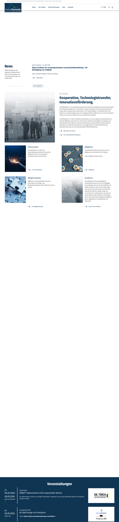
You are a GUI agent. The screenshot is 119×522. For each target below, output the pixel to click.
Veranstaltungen (54, 7)
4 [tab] (13, 86)
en (105, 7)
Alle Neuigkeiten (37, 86)
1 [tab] (6, 86)
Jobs (63, 7)
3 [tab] (11, 86)
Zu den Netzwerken (37, 170)
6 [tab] (18, 86)
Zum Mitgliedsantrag (37, 206)
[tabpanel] (73, 71)
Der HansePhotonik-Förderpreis (71, 135)
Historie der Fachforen (95, 206)
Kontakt (70, 7)
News (34, 7)
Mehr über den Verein (69, 131)
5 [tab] (16, 86)
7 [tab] (21, 86)
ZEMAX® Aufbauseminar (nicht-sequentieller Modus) (40, 493)
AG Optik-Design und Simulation (32, 512)
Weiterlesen (39, 78)
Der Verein (42, 7)
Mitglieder (91, 170)
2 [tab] (8, 86)
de (102, 7)
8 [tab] (23, 86)
